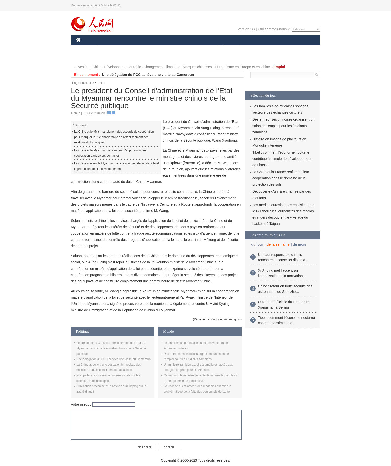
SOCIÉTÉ (216, 47)
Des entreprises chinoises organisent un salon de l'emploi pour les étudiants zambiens (283, 125)
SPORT (258, 47)
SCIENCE (171, 47)
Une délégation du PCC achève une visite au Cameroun (148, 75)
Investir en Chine (88, 67)
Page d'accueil (82, 83)
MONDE (128, 47)
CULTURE (194, 47)
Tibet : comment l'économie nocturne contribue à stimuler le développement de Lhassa (281, 158)
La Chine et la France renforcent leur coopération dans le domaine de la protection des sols (280, 178)
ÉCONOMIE (106, 47)
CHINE (84, 47)
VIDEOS (106, 57)
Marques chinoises (197, 67)
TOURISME (279, 47)
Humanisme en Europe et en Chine (242, 67)
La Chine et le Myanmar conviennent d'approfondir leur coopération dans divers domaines (110, 153)
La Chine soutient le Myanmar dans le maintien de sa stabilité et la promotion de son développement (116, 166)
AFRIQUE (149, 47)
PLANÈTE (238, 47)
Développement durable (122, 67)
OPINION (303, 47)
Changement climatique (162, 67)
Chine (101, 83)
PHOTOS (86, 57)
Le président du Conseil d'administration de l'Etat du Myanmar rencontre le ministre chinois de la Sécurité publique (111, 348)
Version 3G (246, 29)
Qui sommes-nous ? (274, 29)
